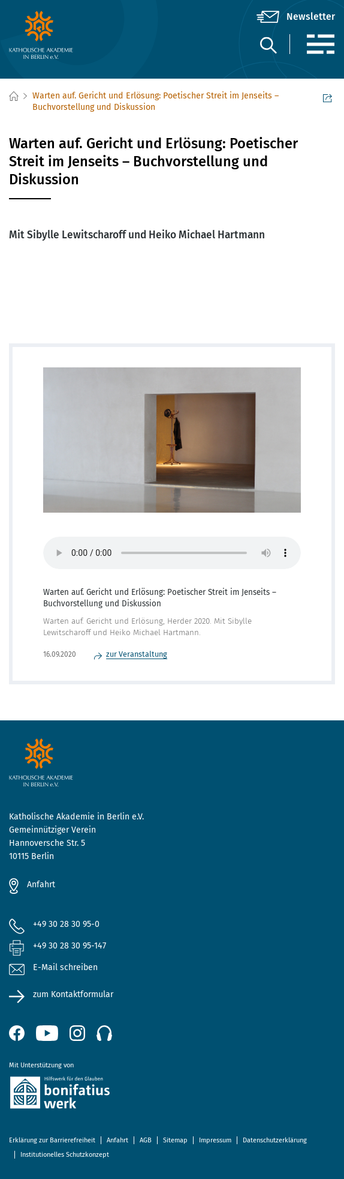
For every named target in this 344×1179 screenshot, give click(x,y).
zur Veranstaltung (136, 654)
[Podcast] (104, 1033)
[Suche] (268, 45)
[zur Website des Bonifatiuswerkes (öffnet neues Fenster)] (172, 1094)
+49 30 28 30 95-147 (69, 946)
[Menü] (320, 44)
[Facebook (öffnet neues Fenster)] (17, 1033)
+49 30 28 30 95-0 (66, 924)
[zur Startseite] (63, 35)
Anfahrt (41, 884)
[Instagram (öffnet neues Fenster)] (77, 1033)
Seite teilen (327, 97)
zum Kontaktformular (73, 994)
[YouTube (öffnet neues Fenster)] (47, 1033)
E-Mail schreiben (53, 968)
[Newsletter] (296, 17)
